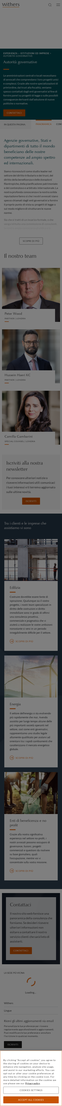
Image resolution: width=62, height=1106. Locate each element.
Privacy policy (32, 1083)
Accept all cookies (31, 1100)
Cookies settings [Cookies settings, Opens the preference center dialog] (31, 1090)
